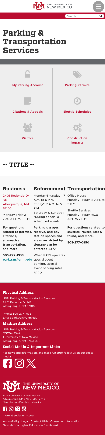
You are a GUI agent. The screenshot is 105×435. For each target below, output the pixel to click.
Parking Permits (77, 85)
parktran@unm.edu (24, 317)
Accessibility (11, 421)
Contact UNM (39, 421)
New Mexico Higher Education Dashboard (30, 425)
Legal (25, 421)
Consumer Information (65, 421)
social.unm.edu (24, 415)
